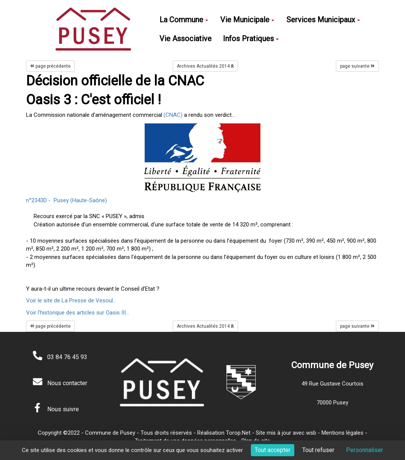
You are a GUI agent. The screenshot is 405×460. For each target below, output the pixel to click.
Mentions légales (342, 432)
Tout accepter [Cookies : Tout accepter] (273, 450)
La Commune (183, 19)
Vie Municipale (247, 19)
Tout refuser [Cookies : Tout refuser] (318, 450)
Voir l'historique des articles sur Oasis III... (77, 312)
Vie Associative (185, 38)
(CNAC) (173, 115)
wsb (311, 432)
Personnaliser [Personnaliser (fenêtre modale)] (364, 450)
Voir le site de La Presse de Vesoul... (71, 300)
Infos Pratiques (251, 38)
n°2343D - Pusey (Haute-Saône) (66, 200)
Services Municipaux (323, 19)
